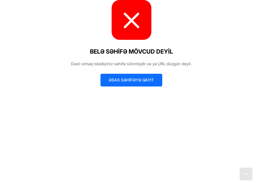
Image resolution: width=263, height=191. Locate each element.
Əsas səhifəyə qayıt (131, 80)
